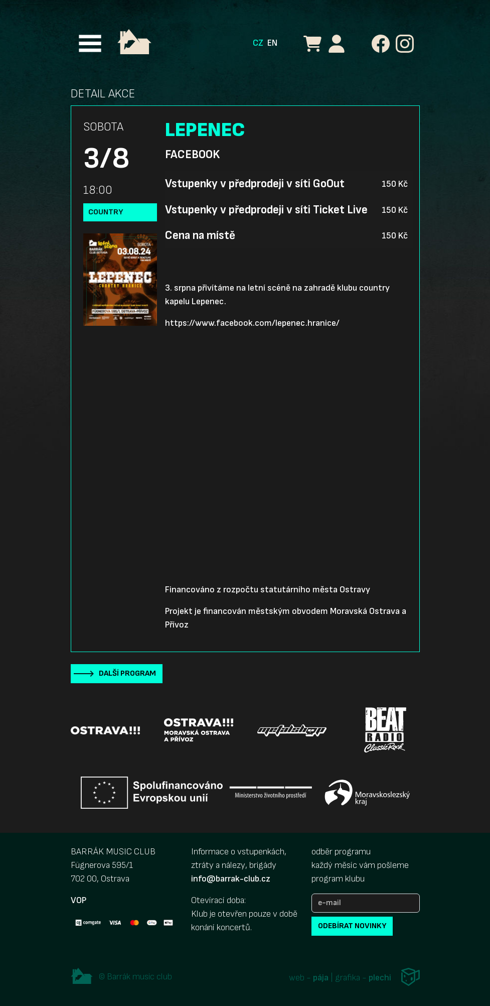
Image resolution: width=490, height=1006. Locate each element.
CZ (258, 43)
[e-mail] (365, 903)
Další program (127, 673)
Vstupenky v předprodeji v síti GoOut (255, 184)
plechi (380, 978)
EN (272, 43)
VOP (78, 900)
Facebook (192, 155)
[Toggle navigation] (90, 43)
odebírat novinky (352, 926)
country (105, 212)
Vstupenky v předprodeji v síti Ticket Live (266, 210)
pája (321, 978)
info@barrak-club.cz (230, 878)
